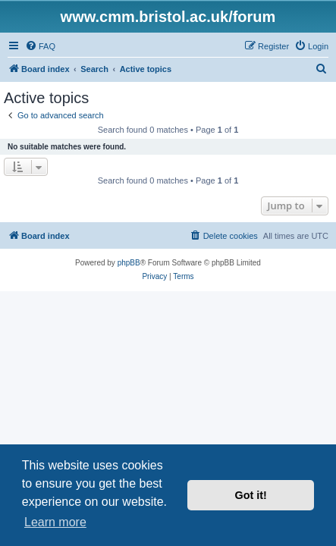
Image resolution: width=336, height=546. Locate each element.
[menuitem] (40, 46)
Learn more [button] (55, 522)
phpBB (129, 263)
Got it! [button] (251, 495)
